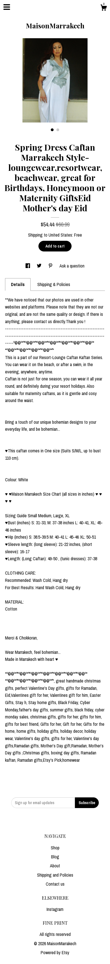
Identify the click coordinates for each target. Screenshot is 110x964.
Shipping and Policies (55, 875)
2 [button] (57, 129)
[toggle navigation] (6, 7)
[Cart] (103, 8)
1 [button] (52, 129)
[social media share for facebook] (28, 266)
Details (18, 284)
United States (60, 235)
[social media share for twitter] (40, 266)
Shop (55, 848)
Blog (55, 857)
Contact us (55, 884)
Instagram (55, 909)
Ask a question (71, 266)
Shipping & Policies (53, 284)
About (55, 866)
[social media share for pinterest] (51, 266)
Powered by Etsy (55, 952)
